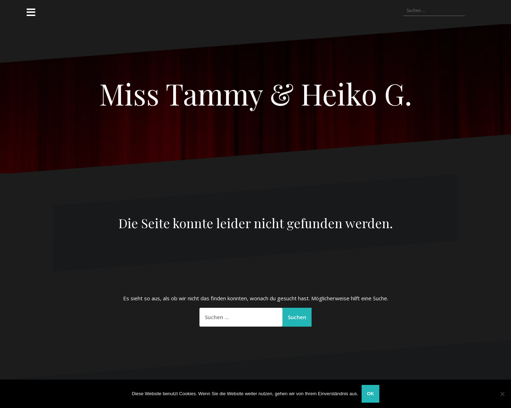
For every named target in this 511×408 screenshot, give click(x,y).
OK (370, 393)
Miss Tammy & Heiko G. (255, 93)
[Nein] (502, 393)
